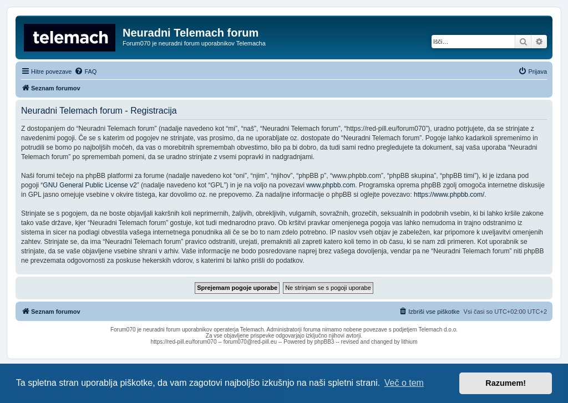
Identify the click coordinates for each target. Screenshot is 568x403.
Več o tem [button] (404, 382)
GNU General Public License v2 (89, 185)
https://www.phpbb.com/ (449, 194)
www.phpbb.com (330, 185)
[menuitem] (85, 71)
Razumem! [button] (505, 383)
